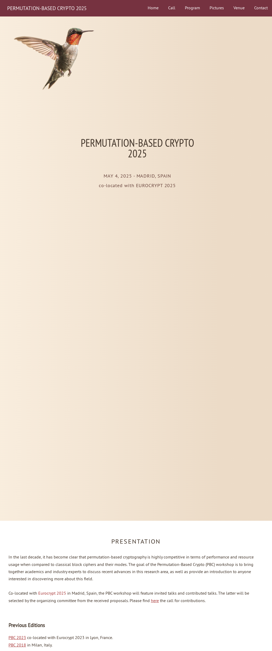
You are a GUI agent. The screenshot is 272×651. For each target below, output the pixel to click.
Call (171, 7)
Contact (261, 7)
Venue (239, 7)
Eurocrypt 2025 (52, 593)
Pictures (217, 7)
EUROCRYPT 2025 (156, 186)
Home (153, 7)
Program (192, 7)
